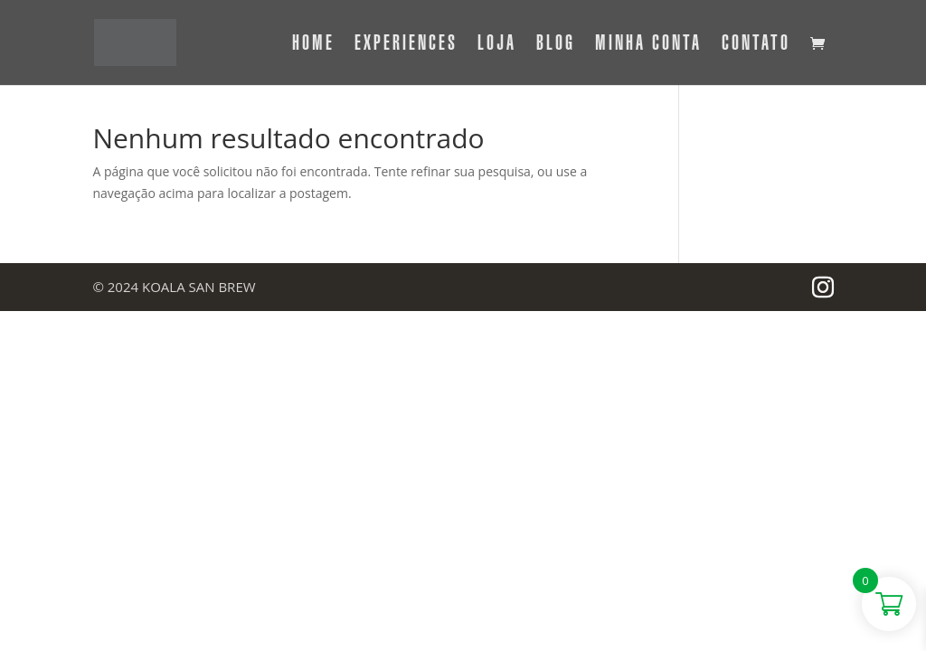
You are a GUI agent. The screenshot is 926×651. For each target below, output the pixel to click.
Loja (496, 45)
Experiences (406, 45)
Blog (555, 45)
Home (313, 45)
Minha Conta (648, 45)
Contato (756, 45)
